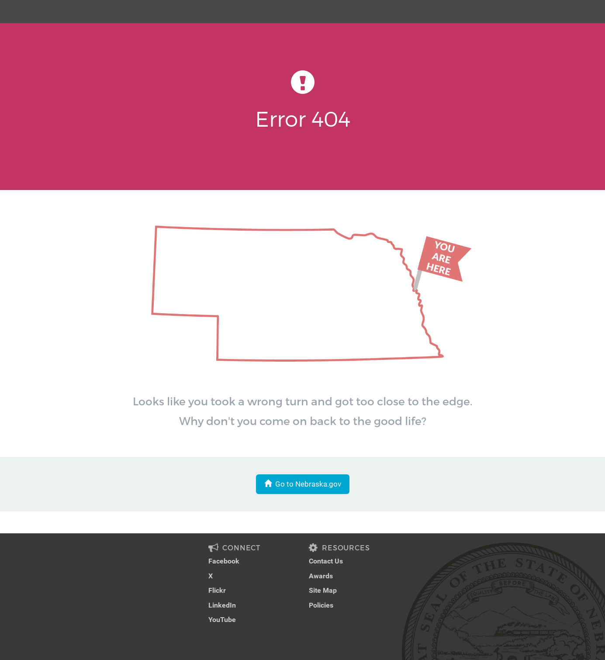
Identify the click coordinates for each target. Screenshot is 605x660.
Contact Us (326, 561)
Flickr (217, 590)
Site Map (323, 590)
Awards (321, 576)
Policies (321, 605)
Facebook (223, 561)
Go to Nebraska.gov (302, 484)
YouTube (222, 619)
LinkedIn (222, 605)
